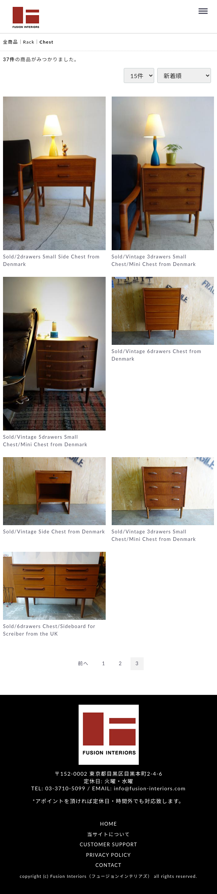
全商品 (10, 42)
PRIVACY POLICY (108, 855)
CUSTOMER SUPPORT (108, 844)
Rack (28, 42)
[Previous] (83, 663)
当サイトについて (108, 834)
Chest (46, 42)
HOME (108, 824)
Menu (204, 7)
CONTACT (109, 865)
